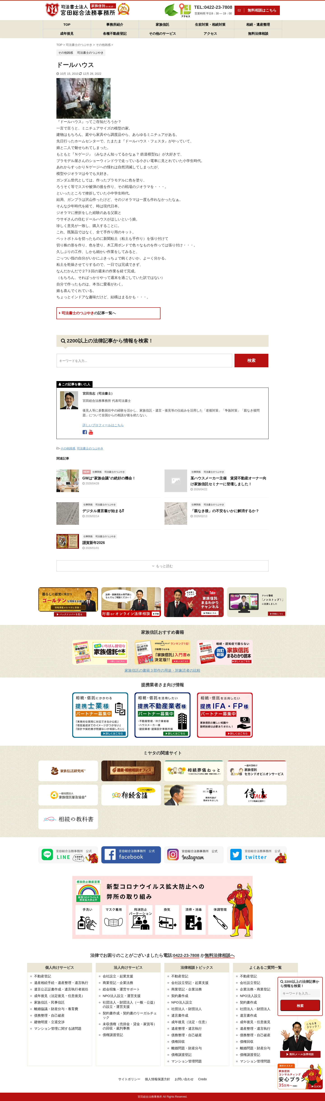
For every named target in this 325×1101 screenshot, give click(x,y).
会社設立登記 (250, 983)
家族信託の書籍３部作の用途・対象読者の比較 (162, 670)
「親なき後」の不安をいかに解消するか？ (224, 511)
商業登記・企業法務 (118, 983)
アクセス (210, 33)
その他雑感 (67, 448)
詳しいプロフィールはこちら (103, 425)
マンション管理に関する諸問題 (57, 1028)
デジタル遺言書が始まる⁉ (103, 511)
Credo (202, 1079)
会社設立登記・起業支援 (190, 983)
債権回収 (178, 1041)
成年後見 (67, 33)
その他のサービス (162, 33)
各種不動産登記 (115, 33)
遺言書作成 (179, 1015)
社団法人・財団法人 (186, 1009)
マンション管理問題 (186, 1061)
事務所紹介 (114, 24)
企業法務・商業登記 (255, 989)
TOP (66, 24)
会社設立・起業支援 (118, 976)
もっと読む (164, 566)
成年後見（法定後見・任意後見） (59, 996)
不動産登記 (42, 976)
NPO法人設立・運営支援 (122, 996)
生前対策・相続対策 (210, 24)
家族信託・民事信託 (49, 1002)
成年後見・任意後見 (255, 1022)
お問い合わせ (184, 1079)
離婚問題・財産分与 (186, 1048)
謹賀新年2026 (93, 543)
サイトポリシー (129, 1079)
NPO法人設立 (181, 1002)
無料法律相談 (258, 33)
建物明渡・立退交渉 (49, 1022)
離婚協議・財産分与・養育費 (56, 1009)
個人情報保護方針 (157, 1079)
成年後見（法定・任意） (190, 1022)
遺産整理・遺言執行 (186, 1028)
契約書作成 (179, 996)
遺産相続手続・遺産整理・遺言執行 (61, 983)
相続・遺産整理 (258, 24)
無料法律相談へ (220, 955)
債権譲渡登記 (113, 1035)
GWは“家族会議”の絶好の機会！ (109, 478)
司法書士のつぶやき (87, 313)
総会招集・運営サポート (121, 989)
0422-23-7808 (186, 955)
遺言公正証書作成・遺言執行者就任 (61, 989)
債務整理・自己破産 (49, 1015)
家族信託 (162, 24)
